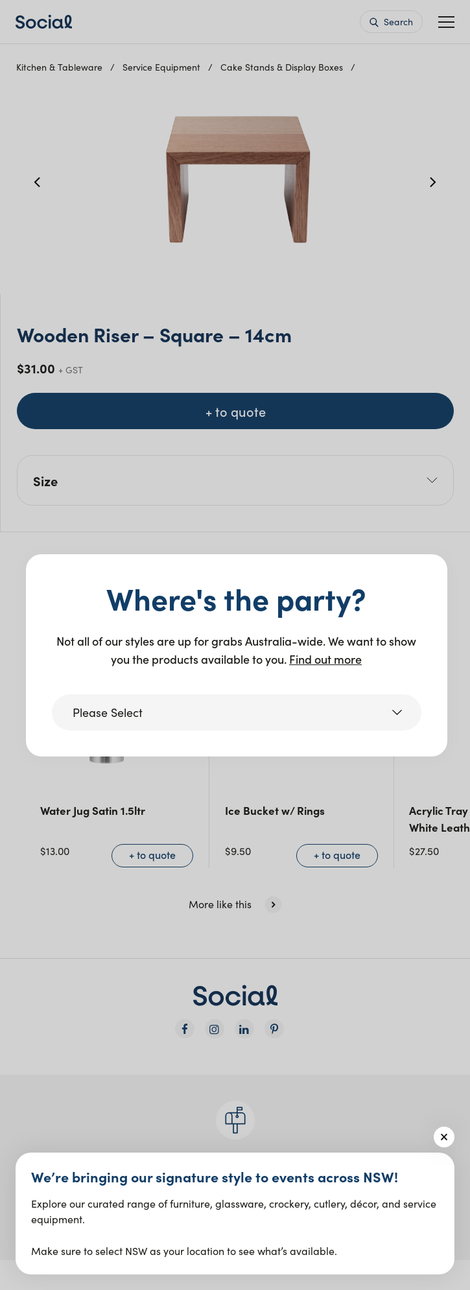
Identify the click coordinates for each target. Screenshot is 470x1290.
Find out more (325, 659)
